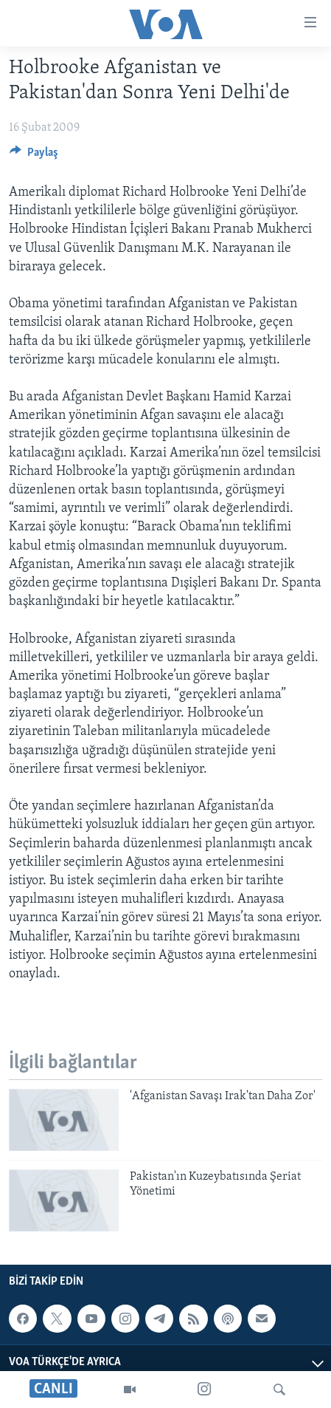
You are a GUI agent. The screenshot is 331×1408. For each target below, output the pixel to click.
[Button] (34, 156)
